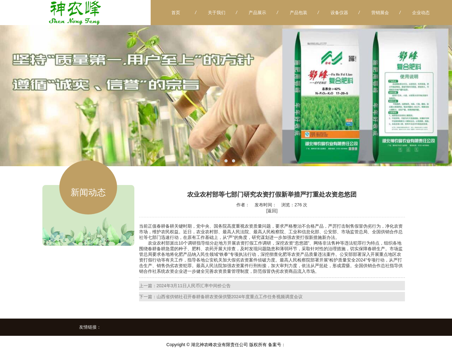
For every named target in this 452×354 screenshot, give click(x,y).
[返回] (271, 210)
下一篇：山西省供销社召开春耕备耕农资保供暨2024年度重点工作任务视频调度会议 (221, 296)
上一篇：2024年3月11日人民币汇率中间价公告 (185, 285)
